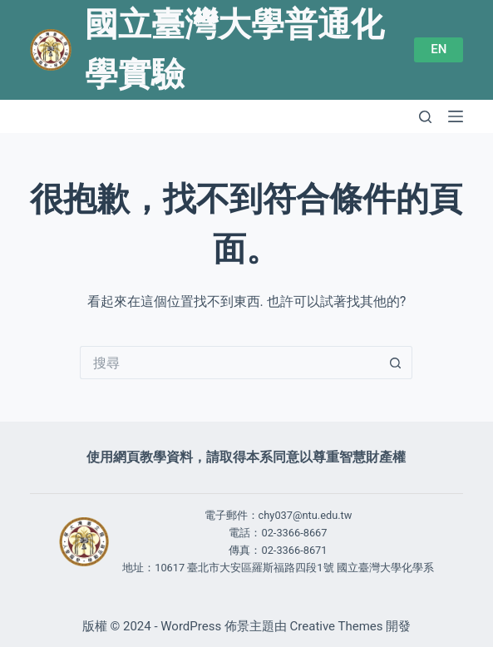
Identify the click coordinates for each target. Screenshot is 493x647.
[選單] (455, 116)
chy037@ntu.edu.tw (305, 515)
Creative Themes (336, 626)
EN (438, 49)
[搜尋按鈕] (395, 362)
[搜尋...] (229, 362)
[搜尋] (425, 117)
